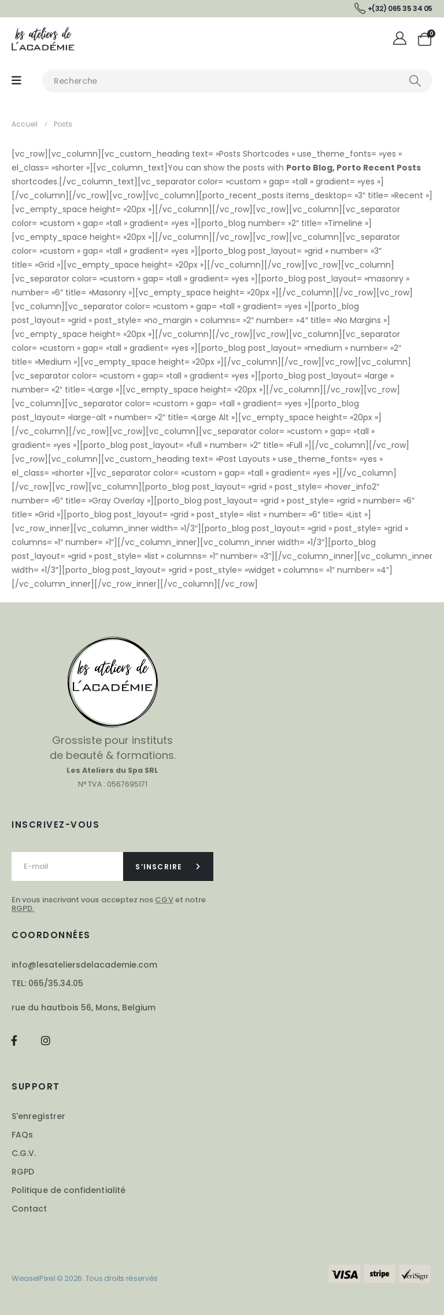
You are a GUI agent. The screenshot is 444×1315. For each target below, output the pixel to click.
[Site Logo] (43, 38)
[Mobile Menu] (16, 81)
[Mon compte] (401, 39)
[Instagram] (45, 1040)
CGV (164, 899)
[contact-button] (168, 866)
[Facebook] (14, 1040)
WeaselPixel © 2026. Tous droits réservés (85, 1278)
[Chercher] (414, 80)
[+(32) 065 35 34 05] (393, 9)
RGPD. (23, 908)
